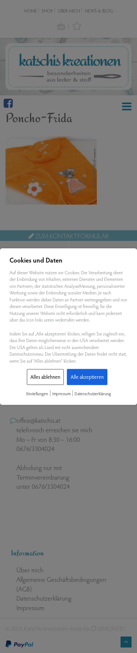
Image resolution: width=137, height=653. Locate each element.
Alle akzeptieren (87, 377)
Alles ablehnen (45, 377)
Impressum (61, 394)
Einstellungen (37, 394)
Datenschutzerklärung (93, 394)
